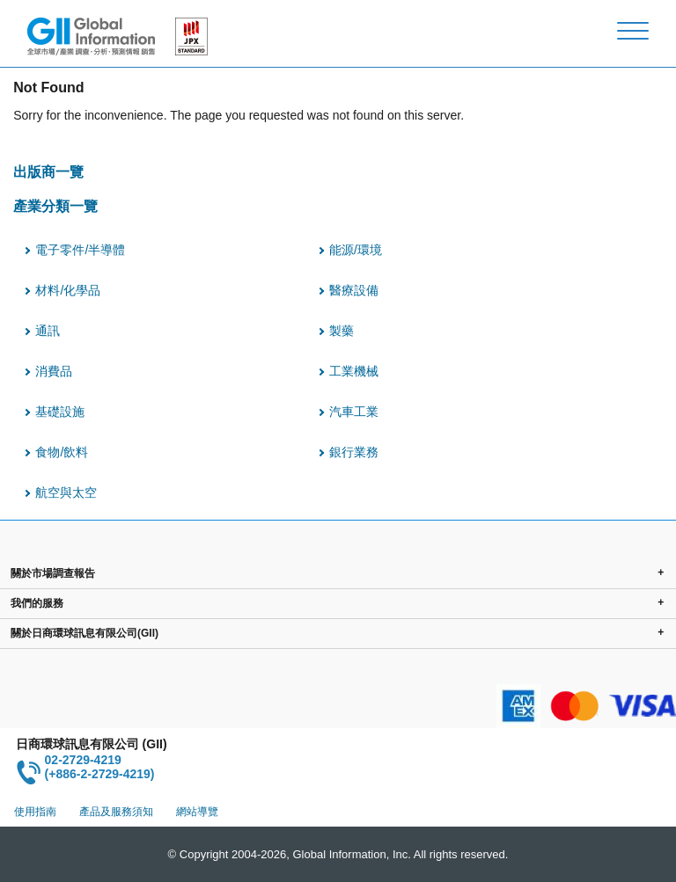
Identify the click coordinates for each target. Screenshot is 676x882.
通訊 (47, 331)
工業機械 (353, 371)
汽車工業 (353, 412)
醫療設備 (353, 290)
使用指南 (35, 811)
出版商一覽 (48, 171)
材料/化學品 (67, 290)
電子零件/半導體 (80, 250)
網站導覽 (197, 811)
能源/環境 (355, 250)
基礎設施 (59, 412)
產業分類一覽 (55, 206)
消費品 (53, 371)
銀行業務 (353, 452)
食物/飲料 (61, 452)
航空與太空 (66, 492)
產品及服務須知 (116, 811)
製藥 (341, 331)
